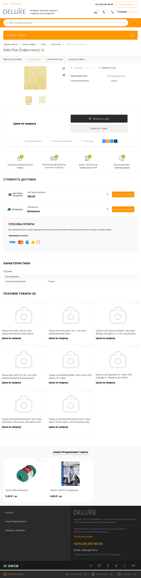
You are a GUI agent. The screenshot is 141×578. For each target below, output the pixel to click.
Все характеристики (116, 76)
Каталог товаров (70, 35)
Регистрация (16, 3)
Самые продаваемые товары (70, 452)
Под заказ (87, 141)
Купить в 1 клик (99, 129)
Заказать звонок (126, 4)
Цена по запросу (24, 124)
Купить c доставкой (123, 195)
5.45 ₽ (11, 496)
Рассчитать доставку (61, 141)
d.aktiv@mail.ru (89, 550)
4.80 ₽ (56, 496)
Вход (5, 3)
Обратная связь (13, 574)
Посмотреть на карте (83, 537)
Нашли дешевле (32, 141)
